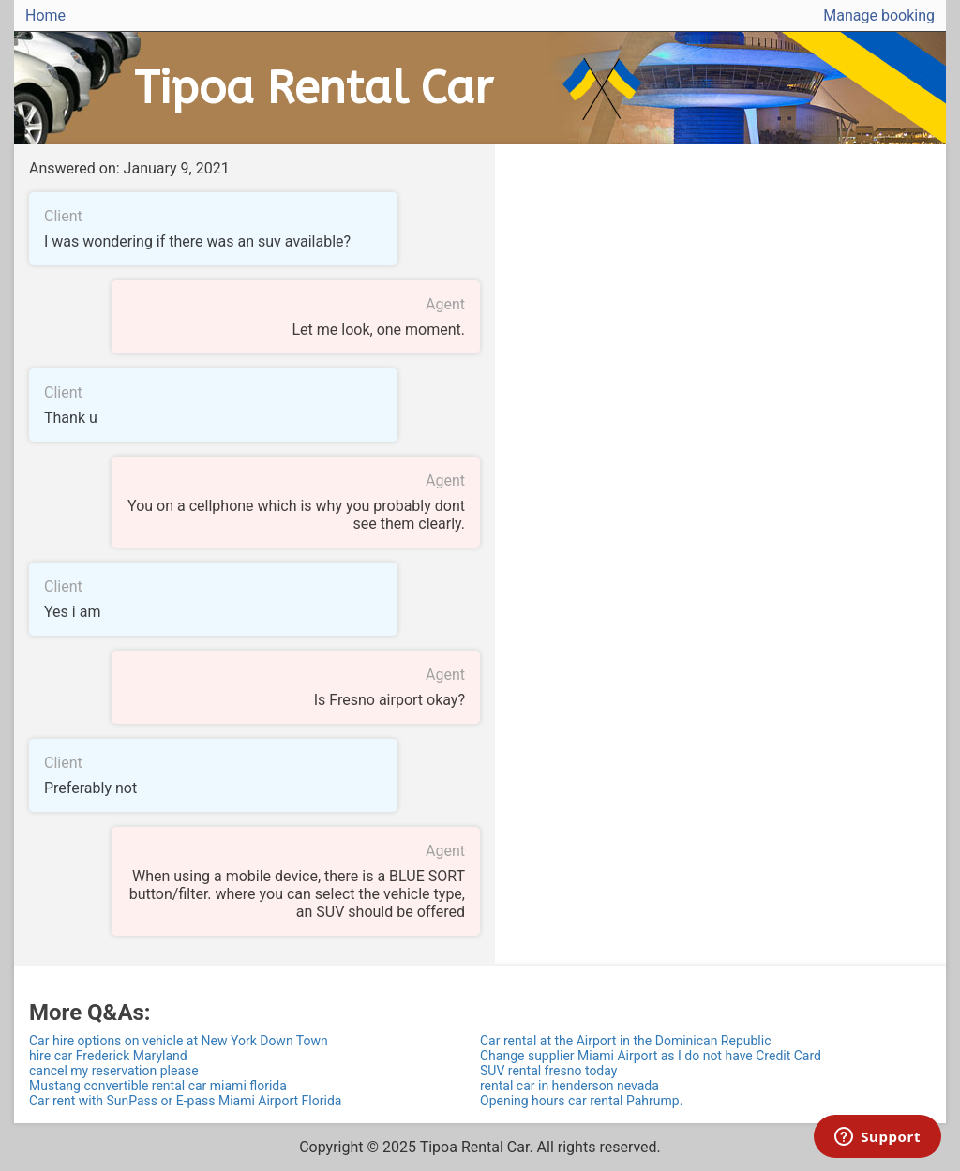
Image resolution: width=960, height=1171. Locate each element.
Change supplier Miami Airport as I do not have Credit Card (650, 1055)
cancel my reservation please (114, 1070)
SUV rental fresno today (548, 1070)
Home (45, 15)
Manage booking (879, 15)
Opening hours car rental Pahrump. (581, 1100)
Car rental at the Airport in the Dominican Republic (625, 1040)
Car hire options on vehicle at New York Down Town (178, 1040)
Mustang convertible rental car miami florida (158, 1085)
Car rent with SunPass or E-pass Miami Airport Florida (185, 1100)
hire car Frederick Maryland (108, 1055)
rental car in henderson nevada (569, 1085)
